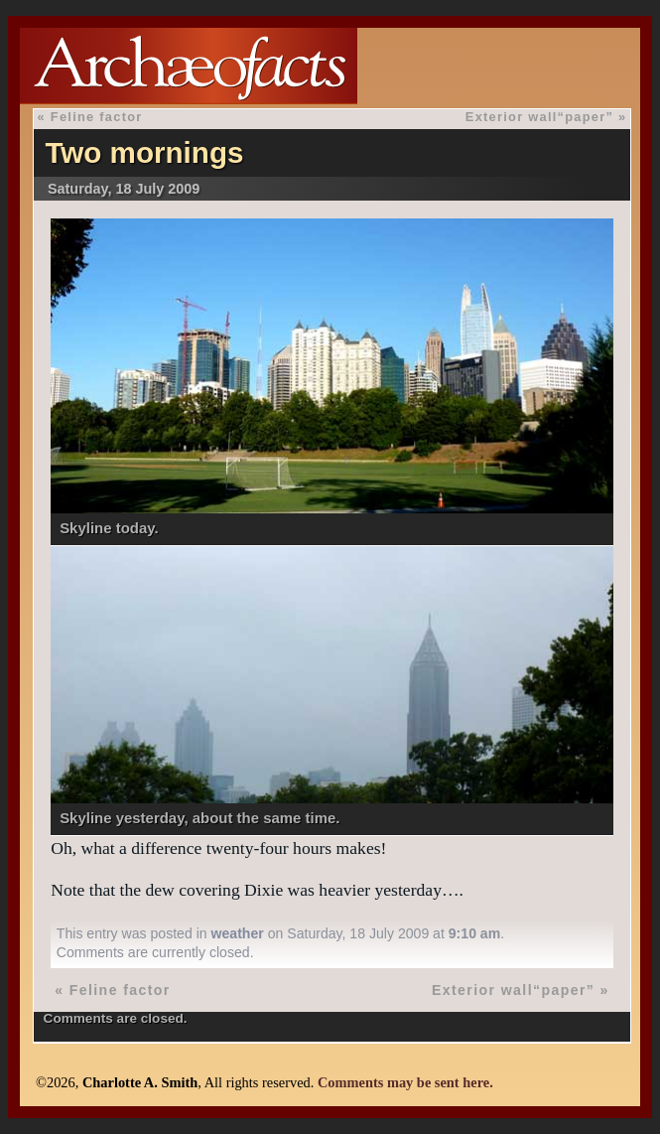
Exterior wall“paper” (539, 116)
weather (237, 933)
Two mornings (144, 152)
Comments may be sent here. (405, 1082)
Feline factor (97, 116)
